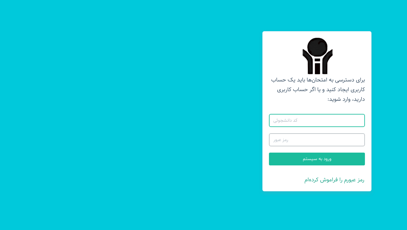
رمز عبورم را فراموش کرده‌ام (221, 179)
